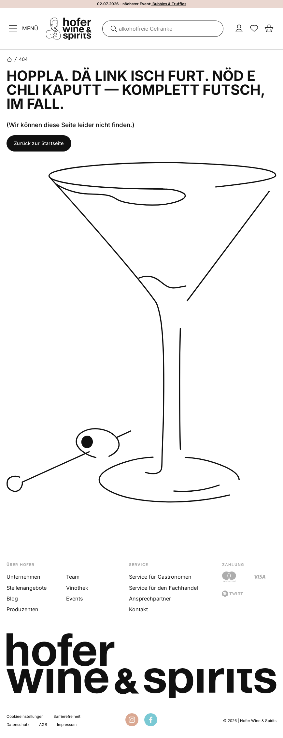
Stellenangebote (27, 588)
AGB (43, 724)
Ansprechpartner (150, 598)
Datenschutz (18, 724)
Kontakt (138, 609)
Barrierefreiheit (66, 716)
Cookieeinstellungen (25, 716)
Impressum (67, 724)
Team (72, 576)
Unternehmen (23, 576)
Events (74, 598)
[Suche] (111, 29)
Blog (12, 598)
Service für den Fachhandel (163, 588)
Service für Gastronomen (160, 576)
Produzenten (22, 609)
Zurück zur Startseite (39, 143)
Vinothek (77, 588)
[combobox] (163, 29)
